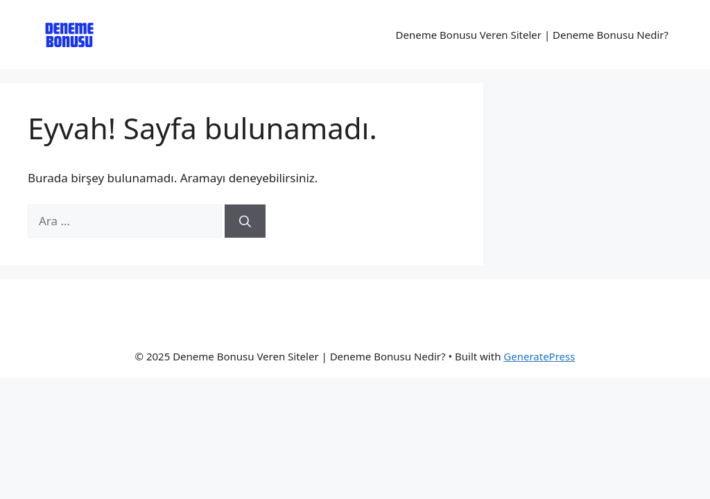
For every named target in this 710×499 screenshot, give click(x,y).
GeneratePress (539, 356)
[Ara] (245, 221)
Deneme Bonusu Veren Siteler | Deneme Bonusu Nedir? (532, 35)
